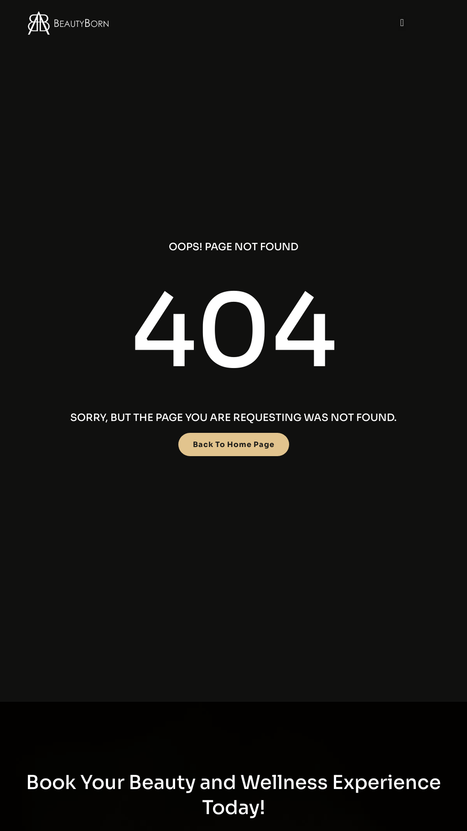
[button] (402, 23)
